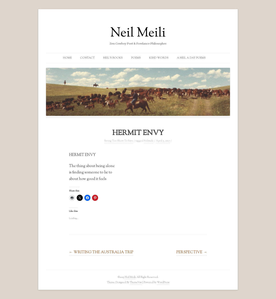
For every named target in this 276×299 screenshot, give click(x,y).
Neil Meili (138, 33)
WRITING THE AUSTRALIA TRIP (101, 252)
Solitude (149, 141)
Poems (136, 58)
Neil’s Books (113, 58)
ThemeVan (136, 282)
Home (67, 58)
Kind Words (158, 58)
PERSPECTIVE (191, 252)
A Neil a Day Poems (191, 58)
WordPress (163, 282)
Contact (87, 58)
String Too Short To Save (118, 141)
